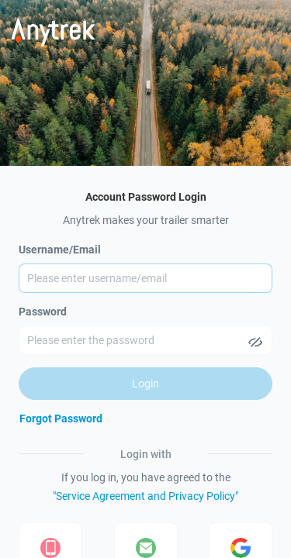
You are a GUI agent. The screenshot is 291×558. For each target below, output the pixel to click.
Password (43, 311)
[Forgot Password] (61, 418)
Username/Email (60, 249)
